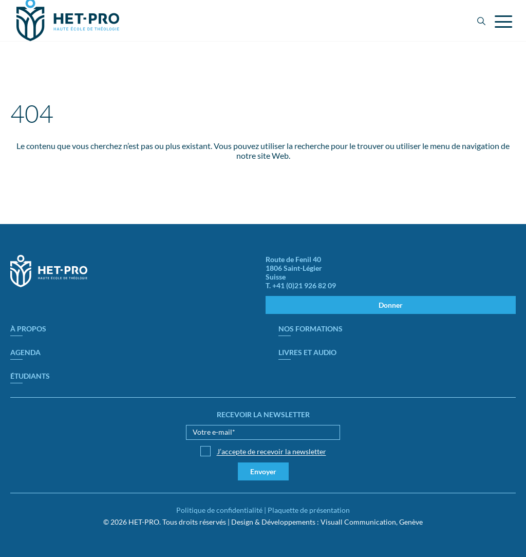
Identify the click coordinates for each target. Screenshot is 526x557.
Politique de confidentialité (219, 510)
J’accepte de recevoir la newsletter (271, 451)
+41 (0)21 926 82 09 (304, 285)
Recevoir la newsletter (263, 414)
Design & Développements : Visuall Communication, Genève (327, 521)
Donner (391, 305)
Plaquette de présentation (309, 510)
